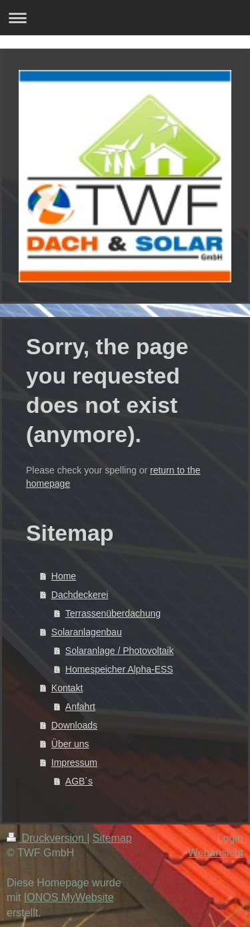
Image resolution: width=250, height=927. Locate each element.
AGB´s (79, 781)
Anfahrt (80, 706)
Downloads (74, 725)
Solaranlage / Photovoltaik (119, 650)
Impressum (74, 762)
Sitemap (112, 838)
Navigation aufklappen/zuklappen (125, 17)
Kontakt (67, 688)
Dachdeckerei (80, 594)
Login (230, 838)
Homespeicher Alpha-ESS (119, 669)
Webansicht (215, 852)
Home (63, 576)
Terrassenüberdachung (113, 613)
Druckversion (47, 838)
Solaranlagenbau (86, 632)
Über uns (70, 744)
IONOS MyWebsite (69, 897)
